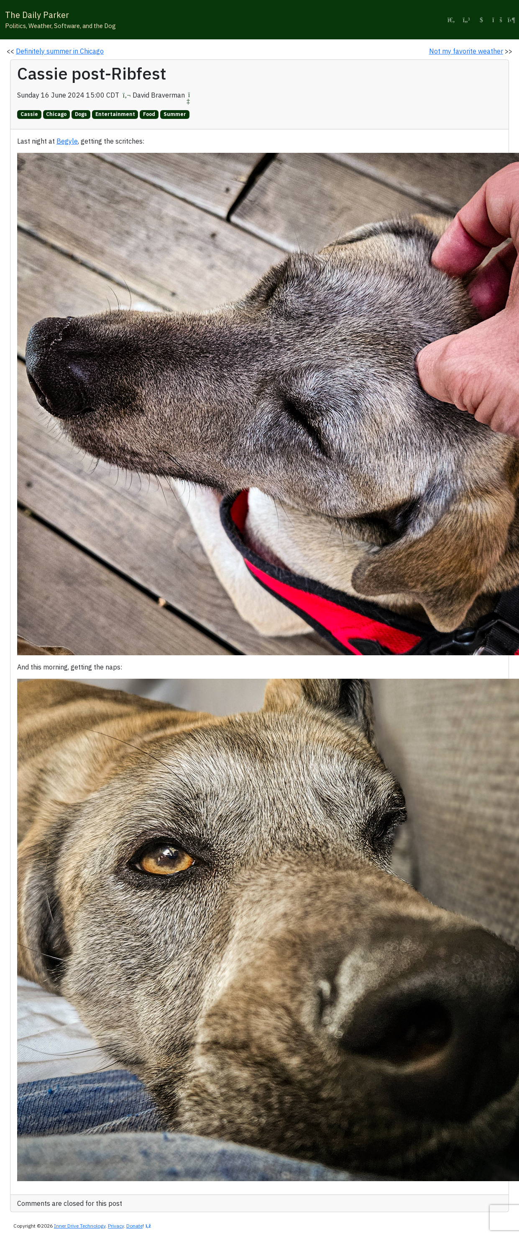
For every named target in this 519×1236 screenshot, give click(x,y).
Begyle (67, 141)
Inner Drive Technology (79, 1226)
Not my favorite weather (466, 51)
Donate (134, 1226)
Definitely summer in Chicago (60, 51)
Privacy (116, 1226)
